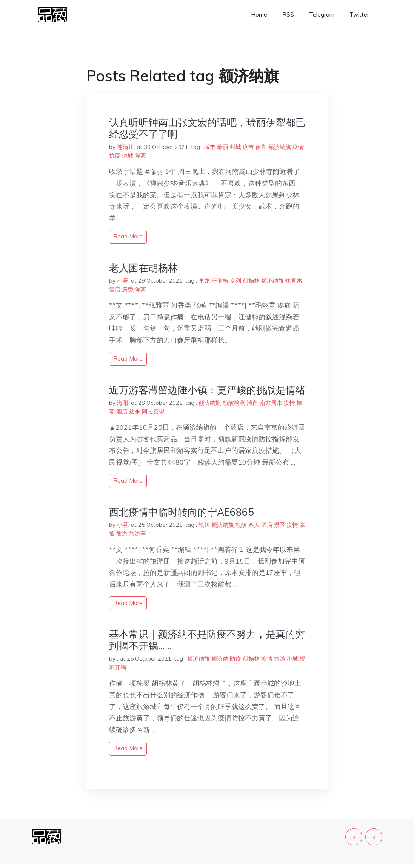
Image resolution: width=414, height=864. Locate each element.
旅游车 (137, 533)
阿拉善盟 (153, 411)
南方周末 (271, 402)
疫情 (298, 146)
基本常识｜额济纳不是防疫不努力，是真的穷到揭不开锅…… (207, 640)
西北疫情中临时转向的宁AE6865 (181, 512)
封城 (235, 146)
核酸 (241, 524)
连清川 (125, 146)
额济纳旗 (279, 146)
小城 (292, 658)
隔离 (140, 155)
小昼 (122, 280)
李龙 (204, 280)
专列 (235, 280)
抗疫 (114, 155)
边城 (127, 155)
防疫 (235, 658)
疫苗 (248, 146)
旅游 (122, 533)
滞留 (252, 402)
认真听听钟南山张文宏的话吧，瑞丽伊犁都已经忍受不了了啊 (207, 128)
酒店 (114, 289)
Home (259, 14)
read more (128, 236)
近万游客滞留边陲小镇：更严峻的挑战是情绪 (207, 390)
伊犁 (261, 146)
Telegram (321, 14)
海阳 (122, 402)
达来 (134, 411)
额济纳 (219, 658)
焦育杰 (293, 280)
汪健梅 (219, 280)
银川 (204, 524)
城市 (209, 146)
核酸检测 (234, 402)
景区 (279, 524)
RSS (288, 14)
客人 (254, 524)
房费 (127, 289)
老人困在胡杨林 (143, 268)
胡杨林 (251, 280)
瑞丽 (222, 146)
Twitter (359, 14)
